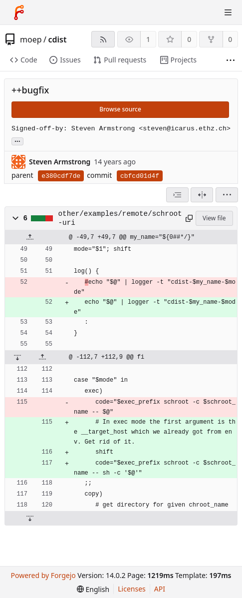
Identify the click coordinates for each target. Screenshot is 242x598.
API (159, 589)
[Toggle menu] (228, 12)
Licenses (132, 589)
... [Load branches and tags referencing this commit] (17, 140)
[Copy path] (188, 218)
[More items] (230, 60)
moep (31, 39)
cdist (57, 39)
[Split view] (202, 194)
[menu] (227, 194)
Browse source (120, 109)
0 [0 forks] (230, 39)
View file (214, 218)
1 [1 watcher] (148, 39)
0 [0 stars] (189, 39)
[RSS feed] (103, 39)
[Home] (19, 12)
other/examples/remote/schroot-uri (120, 218)
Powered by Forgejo (42, 575)
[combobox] (177, 194)
